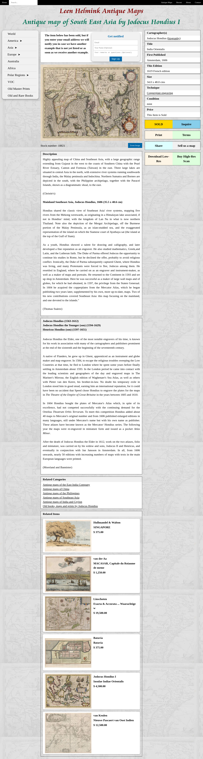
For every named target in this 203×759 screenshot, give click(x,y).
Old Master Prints (18, 88)
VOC (10, 81)
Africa (11, 68)
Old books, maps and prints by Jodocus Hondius (70, 506)
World (10, 33)
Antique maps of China (56, 489)
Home (4, 2)
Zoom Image (135, 146)
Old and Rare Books (19, 95)
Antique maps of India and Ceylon (62, 502)
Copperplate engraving (160, 92)
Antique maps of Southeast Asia (61, 497)
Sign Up (116, 59)
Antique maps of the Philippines (61, 493)
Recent (179, 2)
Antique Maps (166, 2)
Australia (12, 61)
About (188, 2)
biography (174, 38)
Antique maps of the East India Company (66, 485)
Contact (198, 2)
